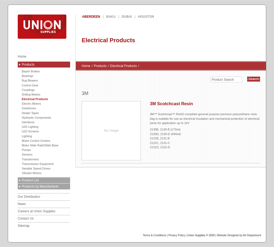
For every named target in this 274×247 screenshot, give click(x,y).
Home (22, 56)
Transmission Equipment (37, 163)
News (22, 204)
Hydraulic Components (36, 117)
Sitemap (24, 226)
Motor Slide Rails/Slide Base (40, 145)
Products (28, 64)
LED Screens (30, 131)
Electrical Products (35, 99)
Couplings (28, 89)
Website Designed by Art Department (239, 235)
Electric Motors (31, 103)
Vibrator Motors (32, 173)
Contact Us (26, 218)
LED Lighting (30, 126)
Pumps (26, 149)
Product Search (223, 80)
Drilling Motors (31, 94)
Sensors (27, 154)
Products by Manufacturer (40, 186)
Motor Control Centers (36, 140)
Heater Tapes (30, 113)
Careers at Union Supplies (36, 211)
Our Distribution (29, 197)
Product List (30, 180)
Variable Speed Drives (36, 168)
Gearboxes (29, 108)
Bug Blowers (30, 80)
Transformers (30, 159)
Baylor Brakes (31, 71)
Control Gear (30, 85)
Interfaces (28, 122)
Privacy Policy (176, 235)
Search (253, 79)
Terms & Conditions (154, 235)
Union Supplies (61, 27)
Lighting (27, 136)
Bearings (27, 75)
